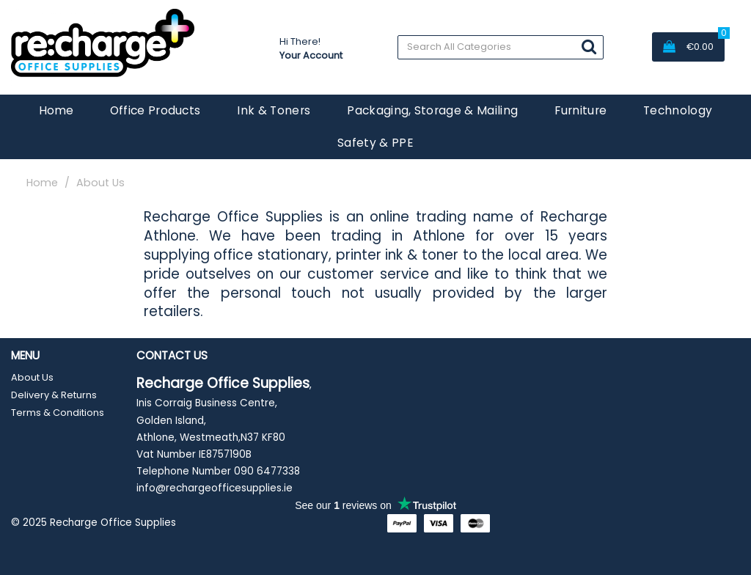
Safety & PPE (375, 142)
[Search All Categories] (501, 47)
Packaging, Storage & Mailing (432, 110)
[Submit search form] (589, 46)
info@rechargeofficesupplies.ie (214, 488)
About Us (32, 377)
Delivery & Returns (54, 395)
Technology (677, 110)
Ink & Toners (273, 110)
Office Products (155, 110)
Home (56, 110)
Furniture (580, 110)
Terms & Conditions (57, 412)
